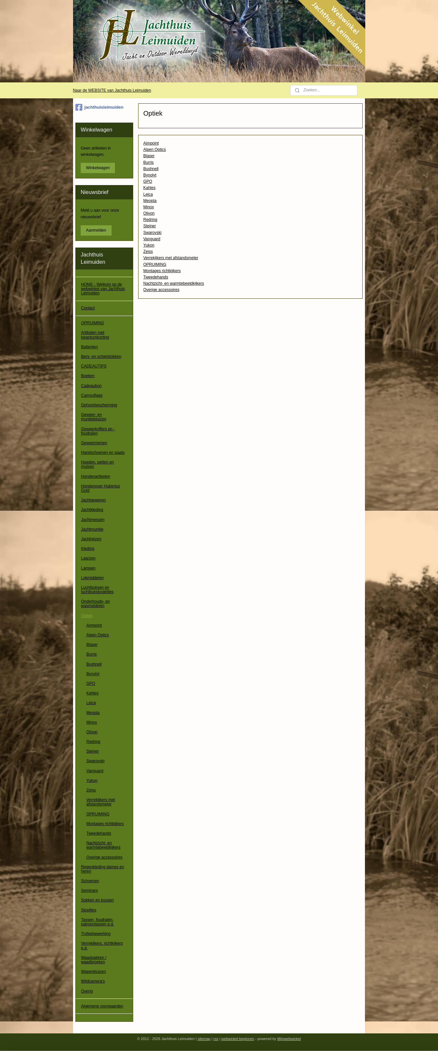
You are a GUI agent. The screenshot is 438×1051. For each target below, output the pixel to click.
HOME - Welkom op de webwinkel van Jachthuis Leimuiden (103, 288)
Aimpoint (151, 143)
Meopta (150, 200)
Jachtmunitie (92, 529)
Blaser (149, 156)
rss (216, 1039)
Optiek (87, 615)
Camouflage (92, 395)
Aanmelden (96, 230)
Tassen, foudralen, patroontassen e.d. (97, 921)
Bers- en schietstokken (101, 356)
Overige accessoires (161, 289)
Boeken (88, 375)
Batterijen (89, 347)
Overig (87, 991)
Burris (148, 162)
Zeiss (148, 251)
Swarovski (152, 232)
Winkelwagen (98, 167)
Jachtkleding (92, 509)
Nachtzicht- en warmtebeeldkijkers (173, 283)
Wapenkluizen (93, 971)
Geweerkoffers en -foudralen (98, 431)
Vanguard (151, 239)
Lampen (88, 568)
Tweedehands (155, 277)
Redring (150, 219)
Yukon (148, 245)
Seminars (89, 890)
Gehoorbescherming (99, 405)
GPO (147, 181)
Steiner (149, 226)
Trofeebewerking (96, 933)
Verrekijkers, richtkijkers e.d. (102, 945)
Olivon (149, 213)
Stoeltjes (88, 910)
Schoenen (90, 881)
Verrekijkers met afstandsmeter (170, 258)
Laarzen (88, 558)
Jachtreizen (91, 539)
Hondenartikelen (95, 476)
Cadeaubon (91, 385)
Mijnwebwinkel (289, 1039)
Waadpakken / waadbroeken (93, 959)
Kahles (149, 187)
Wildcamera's (93, 981)
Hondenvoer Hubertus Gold (100, 488)
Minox (148, 207)
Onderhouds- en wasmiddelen (95, 603)
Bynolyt (149, 175)
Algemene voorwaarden (102, 1006)
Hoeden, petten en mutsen (97, 464)
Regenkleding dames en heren (102, 869)
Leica (148, 194)
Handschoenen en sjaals (103, 452)
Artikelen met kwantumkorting (95, 334)
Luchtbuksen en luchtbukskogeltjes (97, 589)
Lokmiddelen (92, 578)
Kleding (87, 548)
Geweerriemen (94, 443)
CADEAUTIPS (94, 366)
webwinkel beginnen (237, 1039)
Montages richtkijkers (162, 270)
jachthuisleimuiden (99, 107)
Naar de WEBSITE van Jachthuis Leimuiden (112, 90)
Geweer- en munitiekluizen (93, 416)
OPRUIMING (154, 264)
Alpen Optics (154, 149)
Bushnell (151, 168)
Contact (88, 308)
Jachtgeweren (93, 500)
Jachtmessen (93, 519)
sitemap (204, 1039)
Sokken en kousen (97, 900)
